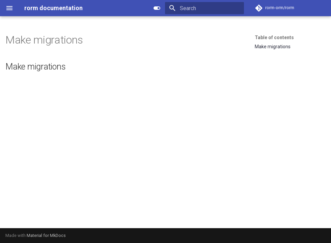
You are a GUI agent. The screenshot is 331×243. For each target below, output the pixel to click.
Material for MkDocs (46, 235)
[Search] (204, 8)
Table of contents (274, 37)
